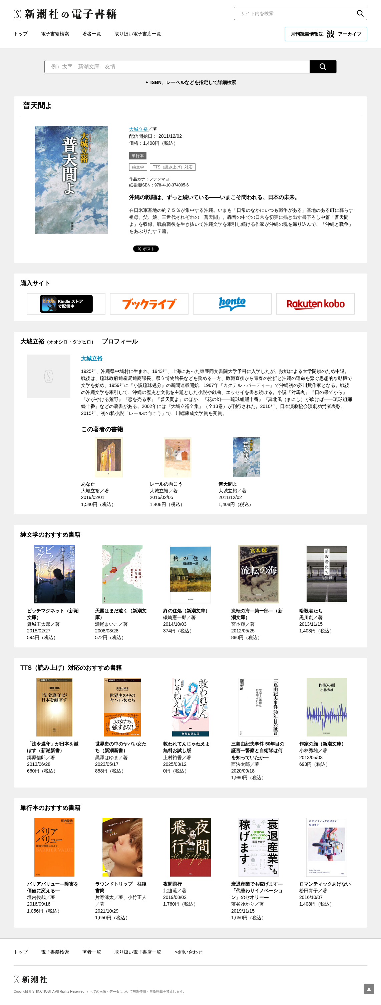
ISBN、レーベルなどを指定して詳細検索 (193, 82)
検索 (360, 13)
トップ (21, 33)
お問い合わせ (188, 952)
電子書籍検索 (55, 33)
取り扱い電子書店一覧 (137, 33)
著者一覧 (91, 33)
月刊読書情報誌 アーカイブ (326, 34)
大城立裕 (138, 129)
